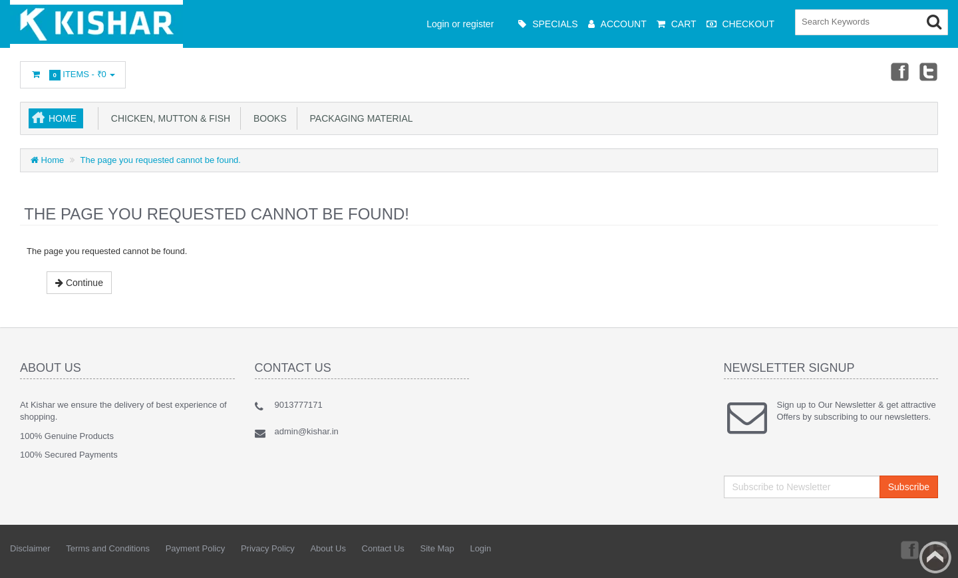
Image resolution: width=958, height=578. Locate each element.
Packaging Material (359, 118)
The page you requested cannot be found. (160, 160)
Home (63, 118)
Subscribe (908, 487)
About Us (327, 548)
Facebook (899, 71)
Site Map (437, 548)
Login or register (460, 24)
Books (267, 118)
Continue (79, 282)
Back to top (935, 557)
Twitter (929, 71)
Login (480, 548)
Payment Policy (196, 548)
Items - (73, 74)
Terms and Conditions (108, 548)
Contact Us (383, 548)
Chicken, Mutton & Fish (168, 118)
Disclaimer (30, 548)
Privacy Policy (268, 548)
